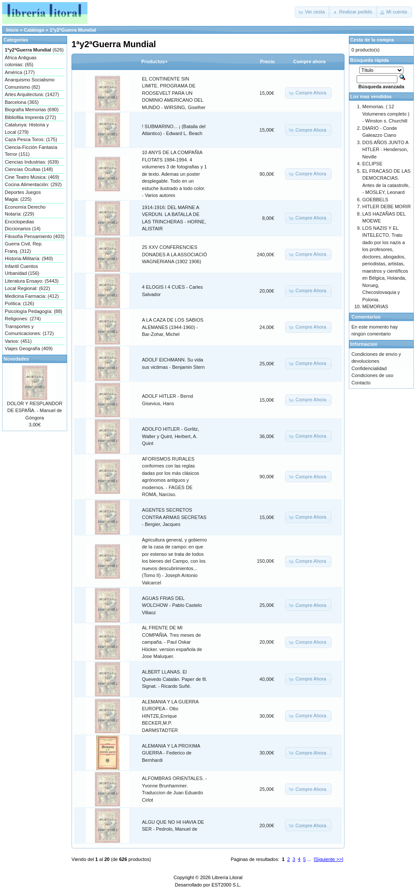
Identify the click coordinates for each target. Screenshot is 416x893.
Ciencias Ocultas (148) (29, 169)
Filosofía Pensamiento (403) (35, 236)
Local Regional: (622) (27, 288)
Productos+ (154, 61)
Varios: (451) (18, 341)
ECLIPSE (372, 163)
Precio (267, 61)
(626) (34, 49)
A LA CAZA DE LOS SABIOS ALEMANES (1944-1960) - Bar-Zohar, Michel (173, 327)
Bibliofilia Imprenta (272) (30, 117)
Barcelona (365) (22, 102)
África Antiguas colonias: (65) (20, 61)
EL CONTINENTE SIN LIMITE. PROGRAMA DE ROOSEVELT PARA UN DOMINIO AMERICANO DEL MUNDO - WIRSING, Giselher (174, 93)
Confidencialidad (369, 368)
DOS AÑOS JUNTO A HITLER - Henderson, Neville (385, 149)
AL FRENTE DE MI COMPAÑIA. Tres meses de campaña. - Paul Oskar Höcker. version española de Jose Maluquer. (172, 642)
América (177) (20, 72)
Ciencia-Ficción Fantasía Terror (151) (31, 151)
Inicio (12, 29)
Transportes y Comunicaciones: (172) (29, 330)
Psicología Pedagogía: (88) (33, 311)
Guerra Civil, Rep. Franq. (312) (23, 247)
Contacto (360, 382)
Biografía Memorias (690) (31, 109)
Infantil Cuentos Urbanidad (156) (22, 270)
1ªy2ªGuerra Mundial (72, 29)
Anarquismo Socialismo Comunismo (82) (30, 83)
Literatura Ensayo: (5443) (31, 281)
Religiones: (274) (23, 318)
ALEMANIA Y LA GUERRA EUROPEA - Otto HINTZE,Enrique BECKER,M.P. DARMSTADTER (170, 716)
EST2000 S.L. (226, 884)
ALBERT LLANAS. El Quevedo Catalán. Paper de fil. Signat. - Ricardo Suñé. (174, 679)
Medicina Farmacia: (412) (32, 296)
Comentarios (366, 316)
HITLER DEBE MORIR (386, 206)
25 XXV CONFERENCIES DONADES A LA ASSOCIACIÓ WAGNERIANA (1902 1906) (174, 254)
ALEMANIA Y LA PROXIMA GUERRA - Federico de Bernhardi (171, 753)
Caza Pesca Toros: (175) (31, 139)
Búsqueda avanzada (381, 86)
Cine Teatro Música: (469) (32, 177)
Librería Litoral (227, 877)
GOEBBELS (375, 199)
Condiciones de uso (372, 375)
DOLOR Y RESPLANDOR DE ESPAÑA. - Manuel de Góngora (34, 410)
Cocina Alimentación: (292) (33, 184)
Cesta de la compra (372, 39)
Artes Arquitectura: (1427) (32, 94)
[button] (312, 12)
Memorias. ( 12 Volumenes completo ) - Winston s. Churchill (386, 113)
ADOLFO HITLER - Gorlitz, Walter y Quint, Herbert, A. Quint (170, 436)
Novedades (16, 358)
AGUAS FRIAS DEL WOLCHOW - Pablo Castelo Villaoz (172, 605)
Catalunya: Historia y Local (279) (27, 128)
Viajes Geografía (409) (28, 348)
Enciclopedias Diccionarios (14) (23, 225)
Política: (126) (19, 303)
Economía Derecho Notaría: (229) (25, 210)
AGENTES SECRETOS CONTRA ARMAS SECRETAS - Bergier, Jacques (174, 517)
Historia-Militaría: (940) (29, 258)
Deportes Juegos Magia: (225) (23, 196)
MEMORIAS (375, 306)
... (309, 859)
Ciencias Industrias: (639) (32, 161)
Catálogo (34, 29)
